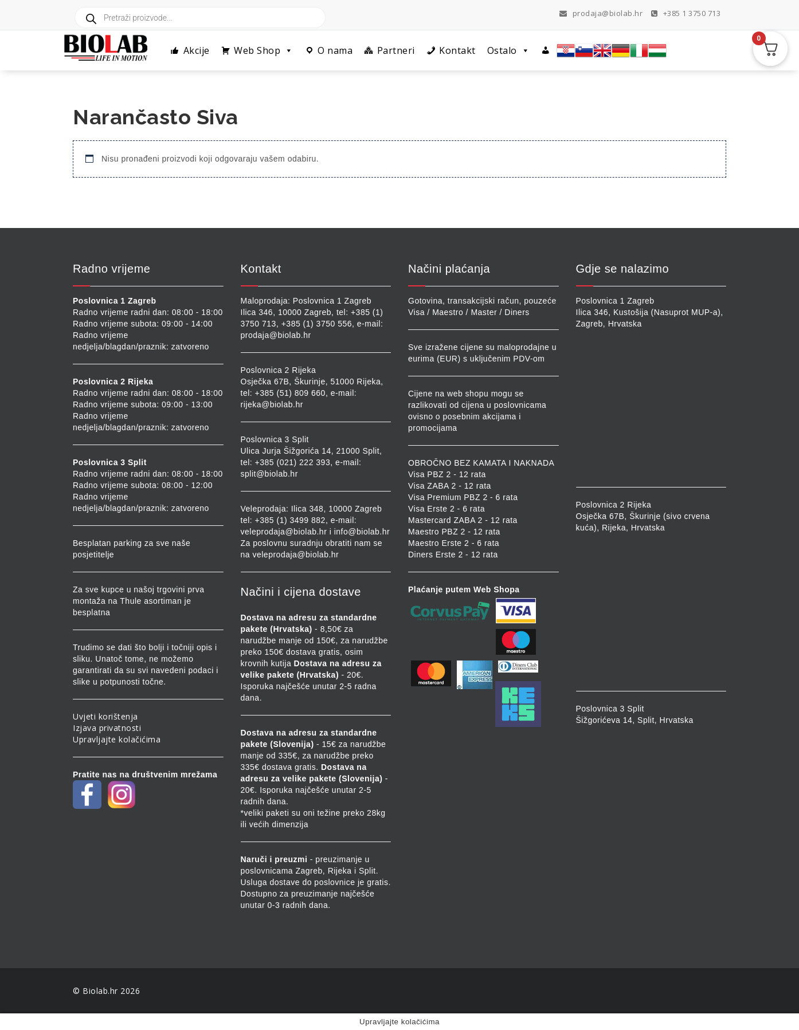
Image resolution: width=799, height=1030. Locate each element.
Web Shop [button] (263, 50)
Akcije (196, 50)
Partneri (396, 50)
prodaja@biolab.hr (601, 13)
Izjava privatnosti (107, 727)
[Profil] (546, 50)
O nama (335, 50)
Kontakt (457, 50)
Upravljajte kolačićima (116, 739)
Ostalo (508, 50)
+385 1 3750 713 (686, 13)
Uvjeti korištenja (105, 716)
